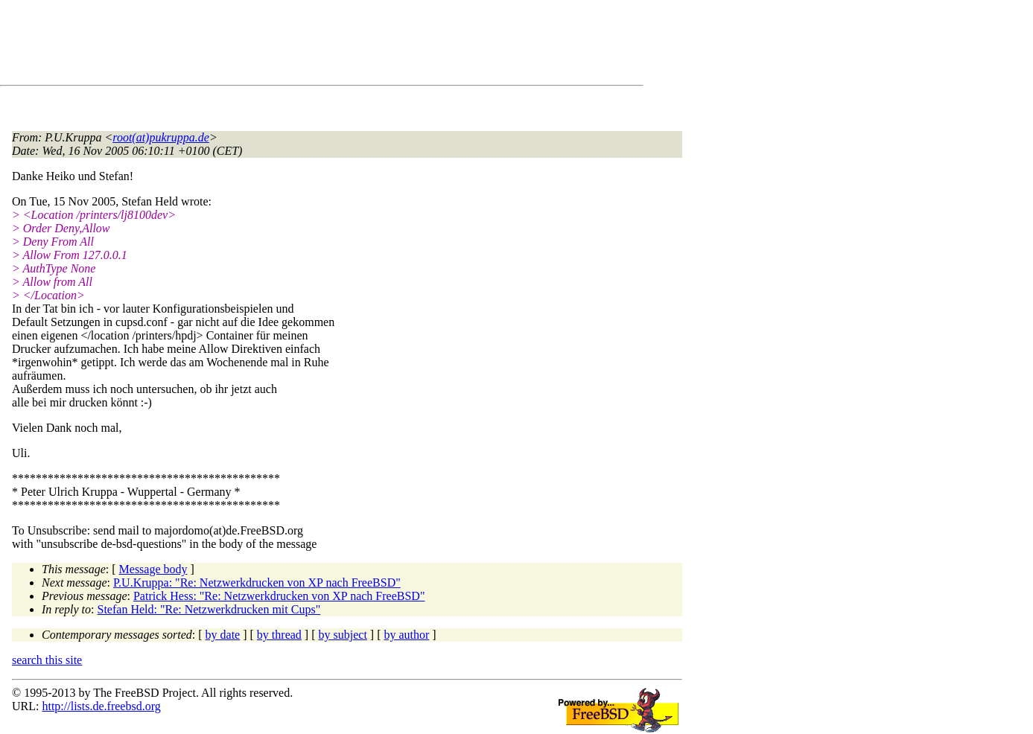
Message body (153, 569)
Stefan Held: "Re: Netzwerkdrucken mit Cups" (209, 609)
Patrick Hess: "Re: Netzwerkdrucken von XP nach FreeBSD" (279, 596)
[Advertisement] (283, 45)
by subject (343, 634)
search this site (47, 660)
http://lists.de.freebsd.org (101, 706)
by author (406, 634)
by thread (279, 634)
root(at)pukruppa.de (160, 137)
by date (223, 634)
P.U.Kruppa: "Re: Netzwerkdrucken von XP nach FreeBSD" (257, 582)
